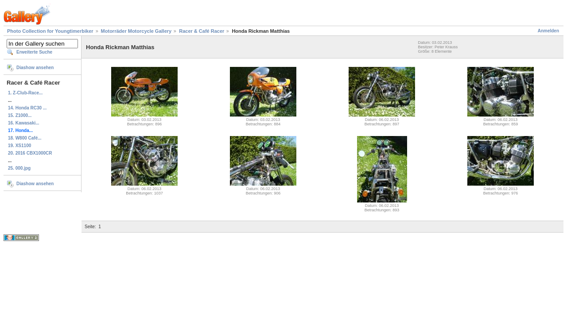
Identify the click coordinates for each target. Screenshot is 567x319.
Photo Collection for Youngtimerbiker (50, 31)
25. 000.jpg (19, 168)
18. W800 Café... (25, 138)
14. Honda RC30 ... (27, 107)
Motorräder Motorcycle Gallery (136, 31)
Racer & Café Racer (201, 31)
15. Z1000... (19, 115)
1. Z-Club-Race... (25, 92)
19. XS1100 (19, 145)
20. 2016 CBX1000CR (30, 153)
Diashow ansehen (35, 67)
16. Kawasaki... (23, 123)
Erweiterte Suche (34, 52)
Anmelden (548, 30)
